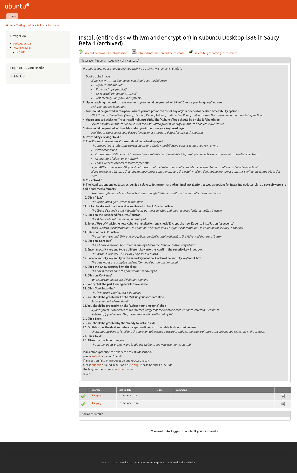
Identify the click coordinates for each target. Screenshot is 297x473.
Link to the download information (103, 53)
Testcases (53, 25)
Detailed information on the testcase (158, 53)
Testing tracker (25, 25)
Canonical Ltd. (126, 462)
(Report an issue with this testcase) (116, 60)
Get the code (144, 462)
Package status (22, 43)
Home (12, 16)
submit (96, 356)
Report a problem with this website (174, 462)
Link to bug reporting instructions (213, 53)
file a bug (133, 364)
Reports (20, 51)
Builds (41, 25)
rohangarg (95, 395)
